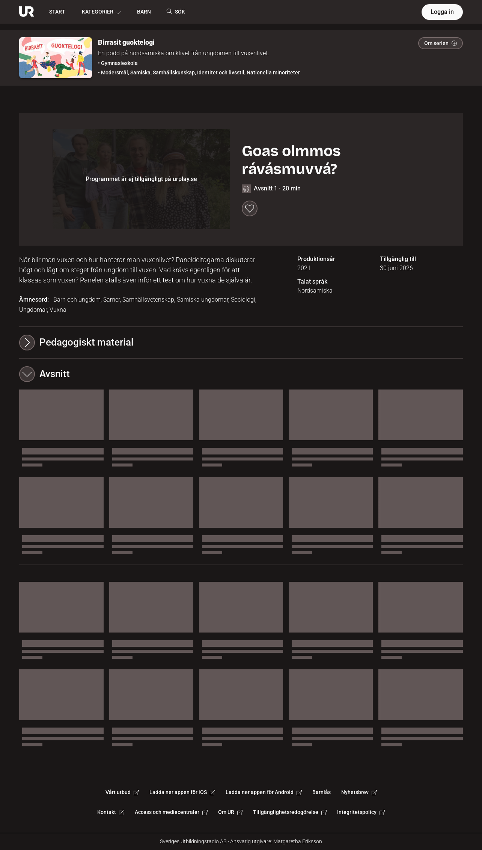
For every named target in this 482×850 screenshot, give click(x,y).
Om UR (230, 812)
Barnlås (321, 792)
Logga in (442, 11)
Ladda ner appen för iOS (182, 792)
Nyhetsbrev (359, 792)
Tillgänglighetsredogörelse (290, 812)
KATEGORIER (101, 12)
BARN (144, 12)
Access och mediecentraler (171, 812)
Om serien (440, 43)
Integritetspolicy (361, 812)
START (57, 12)
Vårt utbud (122, 792)
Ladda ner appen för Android (264, 792)
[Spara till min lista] (250, 208)
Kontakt (110, 812)
